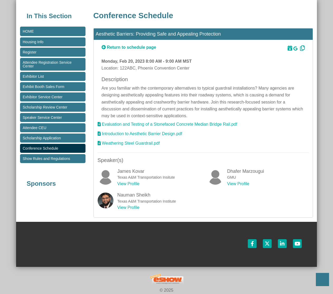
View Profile (128, 184)
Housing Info (33, 42)
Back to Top (322, 279)
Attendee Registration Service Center (47, 64)
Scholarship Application (42, 138)
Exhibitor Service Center (43, 97)
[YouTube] (297, 243)
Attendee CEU (34, 128)
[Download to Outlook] (289, 48)
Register (29, 52)
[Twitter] (267, 243)
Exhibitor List (33, 76)
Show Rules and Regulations (46, 158)
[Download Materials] (167, 124)
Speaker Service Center (42, 117)
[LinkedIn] (282, 243)
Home (28, 31)
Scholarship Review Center (45, 107)
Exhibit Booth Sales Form (43, 87)
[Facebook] (252, 243)
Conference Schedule (40, 148)
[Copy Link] (301, 48)
